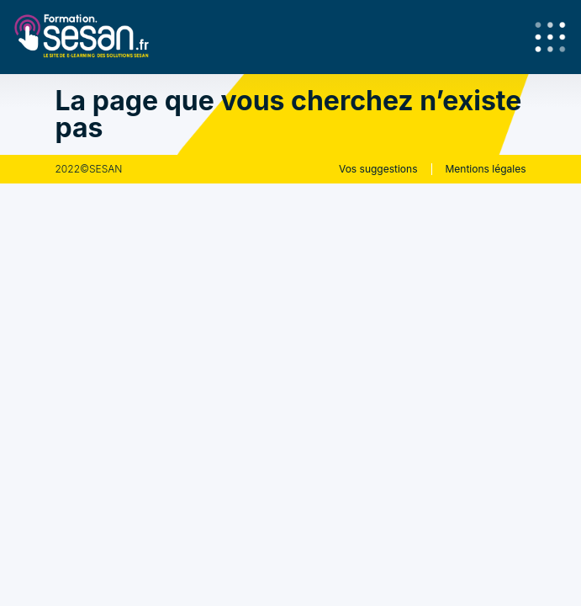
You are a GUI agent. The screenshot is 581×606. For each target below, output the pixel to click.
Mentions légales (486, 169)
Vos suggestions (378, 169)
